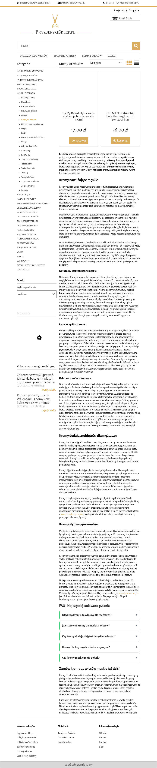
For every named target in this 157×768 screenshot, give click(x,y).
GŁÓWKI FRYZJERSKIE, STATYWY (31, 265)
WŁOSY (20, 252)
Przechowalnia (64, 742)
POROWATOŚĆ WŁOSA (26, 234)
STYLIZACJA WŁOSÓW (26, 84)
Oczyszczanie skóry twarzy (32, 124)
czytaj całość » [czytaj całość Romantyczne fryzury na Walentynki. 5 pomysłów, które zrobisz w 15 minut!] (49, 414)
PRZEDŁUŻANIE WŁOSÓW (28, 239)
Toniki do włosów (28, 168)
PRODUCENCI (23, 270)
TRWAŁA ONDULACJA (26, 89)
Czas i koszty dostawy (26, 756)
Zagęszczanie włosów (30, 181)
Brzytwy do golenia (29, 111)
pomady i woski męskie (128, 593)
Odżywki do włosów (29, 146)
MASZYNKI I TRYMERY (26, 199)
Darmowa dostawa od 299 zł (71, 3)
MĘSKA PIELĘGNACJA (26, 93)
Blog (101, 747)
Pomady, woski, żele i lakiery (33, 137)
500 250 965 (108, 3)
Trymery (24, 173)
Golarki (24, 115)
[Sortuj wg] (106, 62)
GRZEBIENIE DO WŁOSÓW (28, 217)
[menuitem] (34, 56)
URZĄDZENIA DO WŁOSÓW (29, 208)
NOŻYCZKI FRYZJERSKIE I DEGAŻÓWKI (33, 203)
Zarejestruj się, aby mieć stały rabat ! (35, 3)
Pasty (23, 133)
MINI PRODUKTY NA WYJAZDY (30, 71)
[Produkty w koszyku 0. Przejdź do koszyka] (123, 18)
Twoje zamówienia (66, 733)
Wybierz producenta (26, 287)
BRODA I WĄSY (23, 195)
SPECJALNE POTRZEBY (26, 248)
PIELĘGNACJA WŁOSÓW (27, 75)
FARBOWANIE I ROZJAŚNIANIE (30, 80)
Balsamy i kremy (28, 98)
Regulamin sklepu (25, 733)
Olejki (23, 128)
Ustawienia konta (66, 737)
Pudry (23, 142)
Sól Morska (25, 155)
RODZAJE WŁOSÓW (25, 243)
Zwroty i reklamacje (26, 747)
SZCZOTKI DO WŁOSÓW (27, 212)
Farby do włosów (28, 106)
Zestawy (24, 190)
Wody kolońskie (27, 177)
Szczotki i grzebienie (29, 159)
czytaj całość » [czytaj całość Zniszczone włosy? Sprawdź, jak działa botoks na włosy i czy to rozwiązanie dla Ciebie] (49, 393)
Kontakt (102, 737)
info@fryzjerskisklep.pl (129, 3)
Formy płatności (24, 751)
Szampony (25, 150)
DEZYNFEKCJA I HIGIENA (27, 225)
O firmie (103, 733)
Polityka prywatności (26, 737)
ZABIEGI (20, 256)
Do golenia (25, 102)
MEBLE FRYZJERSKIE (25, 230)
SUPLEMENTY (23, 261)
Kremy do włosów (28, 120)
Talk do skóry (26, 164)
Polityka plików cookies (27, 742)
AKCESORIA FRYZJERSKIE (27, 221)
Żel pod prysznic (27, 186)
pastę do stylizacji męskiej (72, 514)
